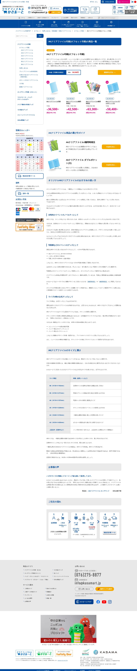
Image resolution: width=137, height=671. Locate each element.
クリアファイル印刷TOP (43, 669)
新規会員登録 (109, 2)
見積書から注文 (132, 7)
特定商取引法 (56, 669)
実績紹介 (83, 17)
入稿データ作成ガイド (43, 17)
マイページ (124, 2)
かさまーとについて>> (63, 659)
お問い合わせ (56, 8)
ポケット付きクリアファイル (28, 80)
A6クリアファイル (27, 59)
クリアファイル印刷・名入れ (33, 570)
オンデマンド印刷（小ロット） (28, 92)
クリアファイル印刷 (25, 25)
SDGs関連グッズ (111, 25)
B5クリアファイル (27, 61)
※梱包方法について (114, 525)
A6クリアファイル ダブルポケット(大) (113, 102)
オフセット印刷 (24, 47)
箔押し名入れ (23, 68)
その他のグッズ (23, 110)
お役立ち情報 (50, 595)
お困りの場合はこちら (71, 10)
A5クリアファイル (27, 53)
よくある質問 (64, 17)
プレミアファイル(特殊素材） (29, 71)
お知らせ (90, 17)
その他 (21, 83)
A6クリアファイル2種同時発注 (80, 142)
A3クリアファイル (27, 56)
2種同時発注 (91, 281)
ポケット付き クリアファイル (54, 25)
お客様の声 (28, 601)
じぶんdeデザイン (95, 12)
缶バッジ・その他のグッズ (97, 25)
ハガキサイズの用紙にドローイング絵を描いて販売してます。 (69, 476)
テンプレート (55, 17)
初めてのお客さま (51, 588)
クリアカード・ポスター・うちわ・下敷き (36, 579)
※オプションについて (105, 525)
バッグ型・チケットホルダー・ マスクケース (68, 25)
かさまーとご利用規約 (94, 669)
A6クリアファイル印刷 (53, 101)
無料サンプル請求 (56, 12)
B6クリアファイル (27, 64)
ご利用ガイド (31, 17)
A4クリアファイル (27, 50)
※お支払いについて (62, 525)
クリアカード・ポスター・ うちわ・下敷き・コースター (82, 25)
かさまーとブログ (85, 602)
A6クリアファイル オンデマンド (98, 491)
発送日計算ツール (85, 12)
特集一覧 (48, 598)
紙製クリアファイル (25, 87)
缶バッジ (56, 573)
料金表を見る (111, 146)
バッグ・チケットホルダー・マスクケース (36, 576)
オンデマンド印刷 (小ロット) (40, 25)
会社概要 (82, 669)
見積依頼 (120, 7)
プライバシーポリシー (70, 669)
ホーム (23, 17)
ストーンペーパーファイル (26, 115)
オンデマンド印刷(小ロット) (33, 573)
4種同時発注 (103, 281)
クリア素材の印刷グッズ (25, 104)
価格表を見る (109, 72)
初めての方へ (74, 17)
